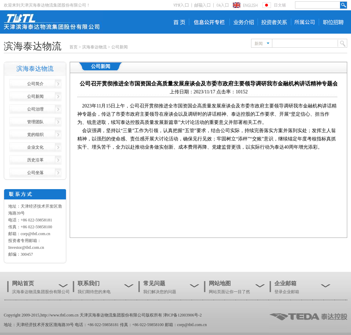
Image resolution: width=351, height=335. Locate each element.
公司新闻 (119, 47)
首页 (73, 47)
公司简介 (35, 83)
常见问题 (154, 283)
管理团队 (35, 121)
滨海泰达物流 (94, 47)
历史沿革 (35, 160)
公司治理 (35, 109)
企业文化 (35, 147)
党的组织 (35, 134)
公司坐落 (35, 172)
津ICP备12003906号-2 (182, 315)
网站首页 (23, 283)
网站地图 (220, 283)
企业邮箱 (285, 283)
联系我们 (89, 283)
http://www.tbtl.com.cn (60, 315)
